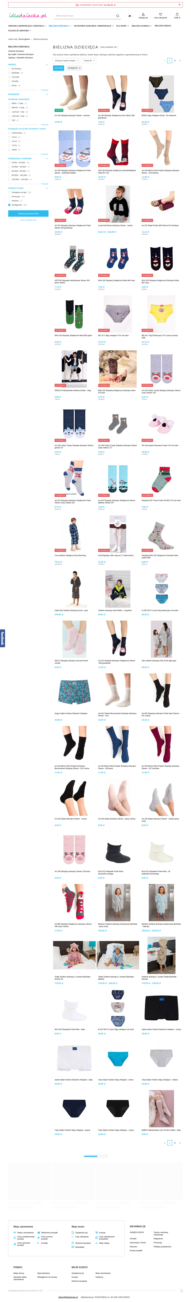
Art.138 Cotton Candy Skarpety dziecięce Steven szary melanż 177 (117, 446)
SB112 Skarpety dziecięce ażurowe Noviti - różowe (72, 662)
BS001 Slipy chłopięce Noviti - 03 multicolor (159, 115)
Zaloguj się (143, 18)
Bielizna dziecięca (59, 26)
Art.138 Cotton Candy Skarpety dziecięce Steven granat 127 (74, 446)
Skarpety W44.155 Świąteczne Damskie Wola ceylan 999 (160, 556)
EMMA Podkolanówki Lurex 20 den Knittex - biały (161, 1130)
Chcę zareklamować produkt (26, 1238)
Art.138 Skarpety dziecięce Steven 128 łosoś (72, 871)
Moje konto (78, 1226)
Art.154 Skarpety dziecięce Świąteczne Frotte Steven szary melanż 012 (73, 501)
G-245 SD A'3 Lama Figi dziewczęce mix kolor (160, 610)
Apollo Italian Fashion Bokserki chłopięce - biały (73, 1080)
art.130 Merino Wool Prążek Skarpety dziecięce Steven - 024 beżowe (160, 171)
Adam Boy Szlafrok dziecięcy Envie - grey (71, 610)
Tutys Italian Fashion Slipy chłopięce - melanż (160, 1080)
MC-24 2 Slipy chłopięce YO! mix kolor (113, 335)
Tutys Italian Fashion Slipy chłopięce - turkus (116, 1080)
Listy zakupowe (160, 18)
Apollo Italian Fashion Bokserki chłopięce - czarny (161, 1029)
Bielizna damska (141, 26)
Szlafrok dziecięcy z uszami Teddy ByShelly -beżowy (159, 978)
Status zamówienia (25, 1233)
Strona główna (24, 39)
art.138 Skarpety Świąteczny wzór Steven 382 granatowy (116, 116)
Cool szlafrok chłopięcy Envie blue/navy (70, 555)
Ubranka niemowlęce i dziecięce (26, 26)
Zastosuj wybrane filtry (28, 213)
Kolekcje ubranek (18, 31)
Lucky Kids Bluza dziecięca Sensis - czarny (115, 225)
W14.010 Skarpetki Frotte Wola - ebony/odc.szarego (111, 872)
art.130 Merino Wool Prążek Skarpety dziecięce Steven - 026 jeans (117, 767)
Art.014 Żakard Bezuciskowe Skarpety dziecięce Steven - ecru (117, 714)
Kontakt (44, 1243)
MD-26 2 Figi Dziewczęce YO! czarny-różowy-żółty (160, 336)
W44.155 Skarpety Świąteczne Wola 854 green (73, 335)
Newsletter (79, 1247)
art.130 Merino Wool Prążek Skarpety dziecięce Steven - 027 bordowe (160, 767)
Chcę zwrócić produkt (47, 1238)
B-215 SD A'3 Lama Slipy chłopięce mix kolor (116, 1029)
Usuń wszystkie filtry (28, 220)
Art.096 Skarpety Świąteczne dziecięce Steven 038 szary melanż (73, 925)
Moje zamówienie (23, 1226)
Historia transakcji (83, 1243)
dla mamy (121, 26)
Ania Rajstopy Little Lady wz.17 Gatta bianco (116, 555)
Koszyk (102, 1233)
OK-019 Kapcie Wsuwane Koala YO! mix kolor (160, 445)
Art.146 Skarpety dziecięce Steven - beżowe (72, 115)
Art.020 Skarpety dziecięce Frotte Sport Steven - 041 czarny (161, 714)
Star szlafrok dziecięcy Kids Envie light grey (159, 661)
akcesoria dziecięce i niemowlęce (92, 26)
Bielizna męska (163, 26)
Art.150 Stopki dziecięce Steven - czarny (71, 819)
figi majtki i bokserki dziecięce (21, 54)
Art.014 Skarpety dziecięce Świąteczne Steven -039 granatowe (116, 662)
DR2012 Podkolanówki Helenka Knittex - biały (73, 390)
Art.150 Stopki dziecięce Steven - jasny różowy (116, 819)
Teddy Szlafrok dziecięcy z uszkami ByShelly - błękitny (116, 978)
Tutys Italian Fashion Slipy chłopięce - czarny (116, 1130)
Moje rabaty (104, 1243)
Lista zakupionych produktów (106, 1238)
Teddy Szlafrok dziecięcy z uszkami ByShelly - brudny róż (73, 978)
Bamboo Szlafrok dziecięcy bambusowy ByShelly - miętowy (161, 925)
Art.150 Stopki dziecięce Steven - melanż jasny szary (160, 820)
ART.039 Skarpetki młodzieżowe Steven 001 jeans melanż (72, 281)
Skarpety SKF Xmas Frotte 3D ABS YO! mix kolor (161, 500)
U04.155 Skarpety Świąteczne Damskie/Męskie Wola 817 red (117, 171)
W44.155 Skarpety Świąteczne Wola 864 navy (116, 280)
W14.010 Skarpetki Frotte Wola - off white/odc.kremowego (156, 872)
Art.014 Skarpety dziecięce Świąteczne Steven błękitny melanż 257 (116, 501)
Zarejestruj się (81, 1233)
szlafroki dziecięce (16, 51)
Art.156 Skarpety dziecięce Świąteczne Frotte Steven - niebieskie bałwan (73, 171)
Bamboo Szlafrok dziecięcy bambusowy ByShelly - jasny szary (117, 925)
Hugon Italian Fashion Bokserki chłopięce (71, 713)
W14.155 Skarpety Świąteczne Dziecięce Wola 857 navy (160, 281)
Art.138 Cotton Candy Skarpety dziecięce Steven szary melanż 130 (161, 391)
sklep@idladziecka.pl (68, 1297)
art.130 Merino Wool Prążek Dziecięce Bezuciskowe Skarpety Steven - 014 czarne (72, 767)
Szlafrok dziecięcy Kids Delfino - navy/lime (115, 610)
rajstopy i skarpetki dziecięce (20, 57)
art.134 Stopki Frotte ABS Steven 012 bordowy (160, 225)
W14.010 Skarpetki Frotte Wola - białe (70, 1029)
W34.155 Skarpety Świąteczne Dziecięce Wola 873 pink (116, 391)
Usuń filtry (59, 68)
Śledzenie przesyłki (49, 1233)
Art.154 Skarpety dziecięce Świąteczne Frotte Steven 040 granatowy (73, 226)
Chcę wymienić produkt (23, 1244)
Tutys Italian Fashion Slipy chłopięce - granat (72, 1130)
